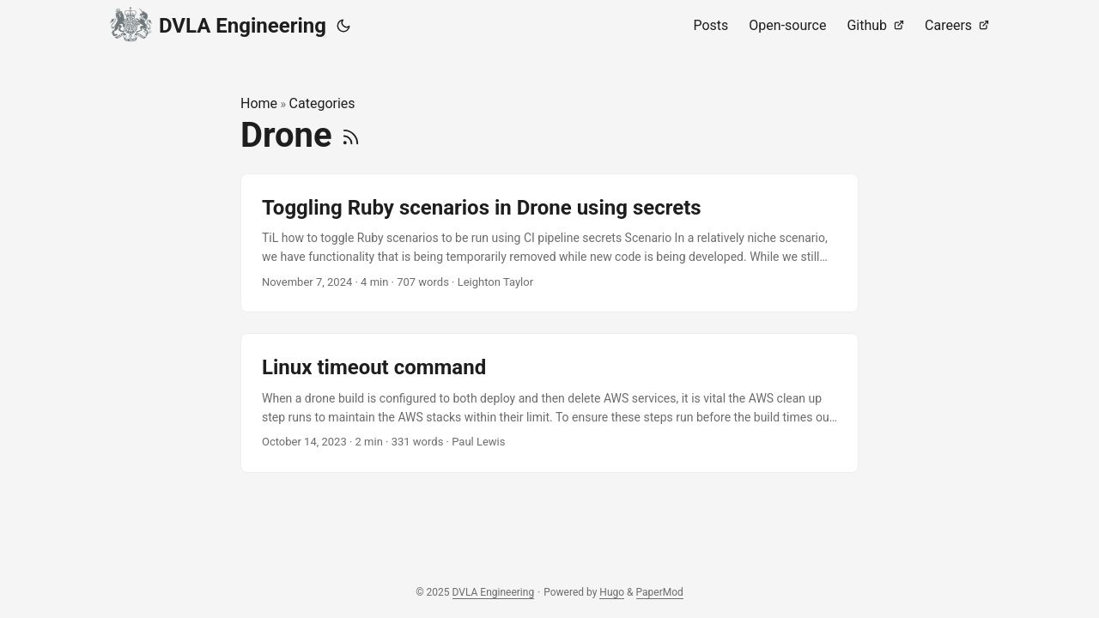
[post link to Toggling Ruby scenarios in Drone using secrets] (549, 243)
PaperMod (659, 592)
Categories (322, 103)
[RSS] (351, 135)
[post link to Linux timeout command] (549, 403)
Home (258, 103)
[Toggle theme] (343, 26)
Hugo (611, 592)
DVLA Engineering (218, 23)
